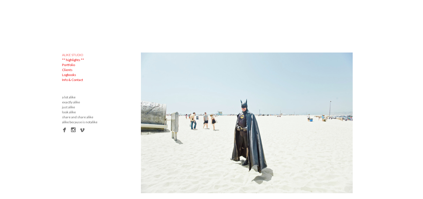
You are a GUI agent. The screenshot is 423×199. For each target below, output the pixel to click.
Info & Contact (72, 80)
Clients (67, 70)
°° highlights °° (73, 60)
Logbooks (69, 75)
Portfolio (68, 65)
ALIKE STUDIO (72, 55)
